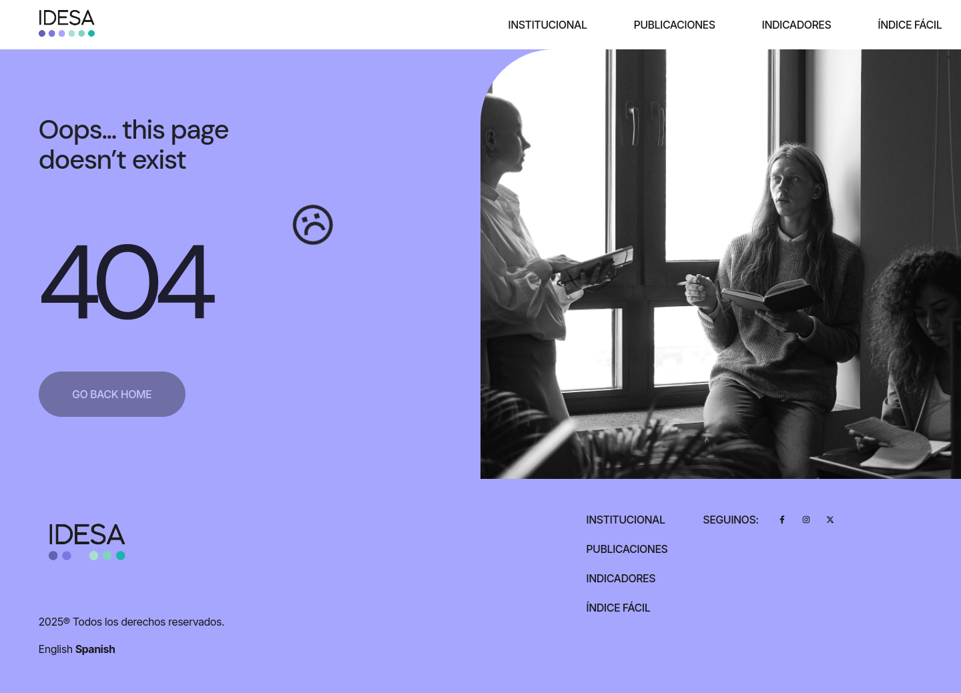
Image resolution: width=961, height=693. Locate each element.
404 (122, 283)
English (56, 649)
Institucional (547, 24)
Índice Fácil (910, 24)
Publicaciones (674, 24)
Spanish (95, 649)
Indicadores (797, 24)
